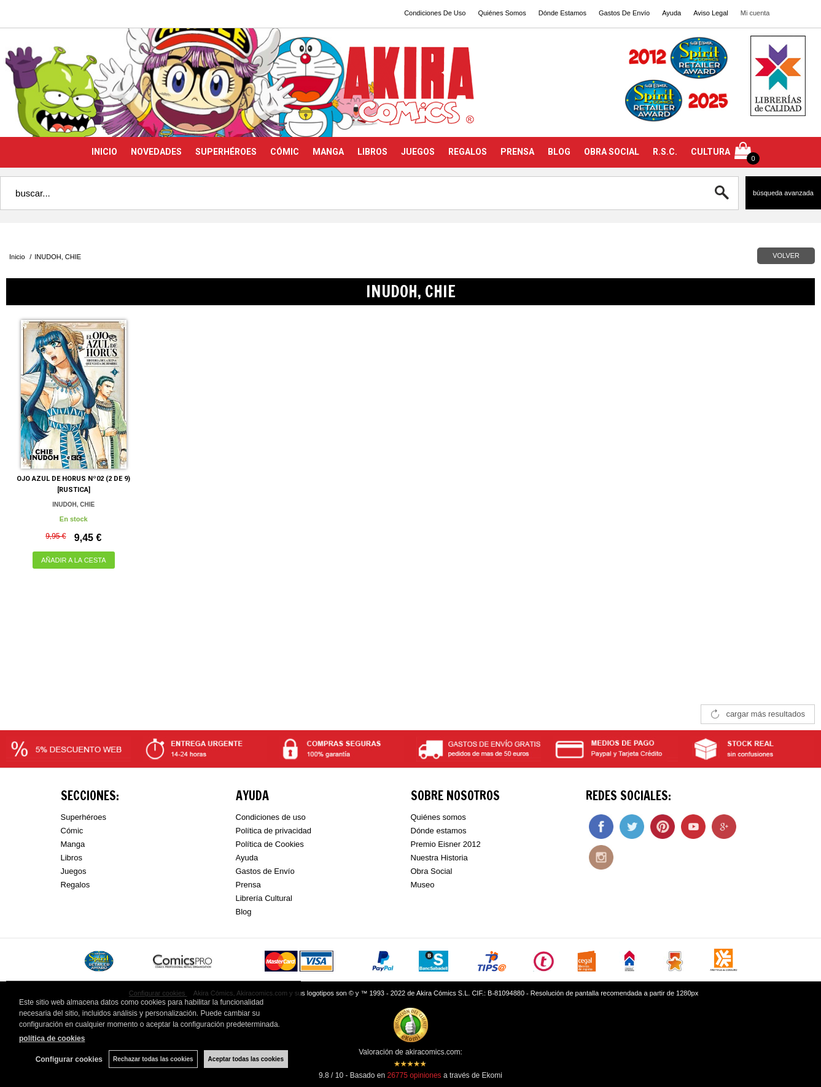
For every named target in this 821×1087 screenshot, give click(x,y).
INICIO (104, 152)
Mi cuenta (755, 13)
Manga (73, 844)
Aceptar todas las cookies (246, 1059)
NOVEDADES (156, 152)
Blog (244, 911)
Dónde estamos (439, 830)
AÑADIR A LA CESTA (73, 560)
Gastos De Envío (624, 13)
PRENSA (517, 152)
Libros (71, 857)
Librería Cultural (264, 898)
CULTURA (710, 152)
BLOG (559, 152)
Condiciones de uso (271, 817)
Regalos (75, 884)
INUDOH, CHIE (73, 504)
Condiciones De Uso (434, 13)
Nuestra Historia (439, 857)
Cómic (72, 830)
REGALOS (467, 152)
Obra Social (432, 871)
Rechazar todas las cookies (153, 1059)
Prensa (248, 884)
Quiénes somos (438, 817)
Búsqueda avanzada (783, 193)
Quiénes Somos (502, 13)
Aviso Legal (710, 13)
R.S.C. (665, 152)
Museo (423, 884)
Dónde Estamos (562, 13)
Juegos (74, 871)
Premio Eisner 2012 (446, 844)
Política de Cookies (270, 844)
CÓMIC (284, 152)
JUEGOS (418, 152)
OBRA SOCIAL (611, 152)
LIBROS (372, 152)
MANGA (328, 152)
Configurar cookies (69, 1059)
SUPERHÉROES (226, 152)
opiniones (414, 1075)
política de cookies (52, 1038)
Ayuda (671, 13)
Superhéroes (83, 817)
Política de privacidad (274, 830)
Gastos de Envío (265, 871)
